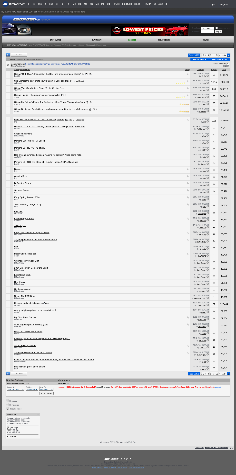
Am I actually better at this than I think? (33, 352)
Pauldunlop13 (201, 355)
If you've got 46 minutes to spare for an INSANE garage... (42, 338)
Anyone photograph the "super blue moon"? (35, 239)
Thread (16, 70)
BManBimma (19, 136)
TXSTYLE (17, 90)
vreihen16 (202, 291)
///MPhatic (17, 228)
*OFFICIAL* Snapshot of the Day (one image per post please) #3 (52, 74)
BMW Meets (96, 40)
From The (42, 387)
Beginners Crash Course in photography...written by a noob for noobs (54, 109)
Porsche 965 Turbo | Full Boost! (29, 141)
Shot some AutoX (22, 289)
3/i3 (40, 4)
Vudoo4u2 (18, 348)
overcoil (17, 305)
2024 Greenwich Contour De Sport (31, 268)
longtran (107, 387)
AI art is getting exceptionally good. (31, 324)
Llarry (16, 369)
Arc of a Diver (21, 176)
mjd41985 (17, 157)
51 (217, 55)
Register (224, 4)
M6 (97, 4)
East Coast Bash (22, 275)
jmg (15, 122)
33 (214, 96)
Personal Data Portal (136, 467)
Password (195, 32)
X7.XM (148, 4)
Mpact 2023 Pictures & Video (28, 331)
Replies (214, 70)
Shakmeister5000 (20, 362)
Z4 (108, 4)
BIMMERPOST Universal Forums (46, 45)
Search (206, 40)
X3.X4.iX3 (127, 4)
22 (214, 304)
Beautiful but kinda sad (25, 254)
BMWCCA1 (202, 256)
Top (231, 448)
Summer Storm (21, 190)
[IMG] (9, 431)
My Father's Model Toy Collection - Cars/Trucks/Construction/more (53, 102)
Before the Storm (22, 183)
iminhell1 (17, 220)
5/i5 (51, 4)
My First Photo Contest (25, 317)
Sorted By (10, 387)
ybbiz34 (100, 387)
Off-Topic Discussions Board (73, 45)
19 (214, 240)
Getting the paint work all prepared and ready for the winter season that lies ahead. (54, 359)
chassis (203, 164)
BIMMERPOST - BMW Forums (216, 448)
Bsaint (16, 333)
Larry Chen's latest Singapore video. (31, 232)
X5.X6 (137, 4)
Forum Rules (11, 436)
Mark (13, 66)
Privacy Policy (97, 467)
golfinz (16, 111)
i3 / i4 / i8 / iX (160, 4)
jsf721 (204, 362)
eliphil (204, 83)
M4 (85, 4)
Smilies (9, 429)
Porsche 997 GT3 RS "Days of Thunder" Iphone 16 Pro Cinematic (46, 162)
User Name (196, 28)
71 (214, 110)
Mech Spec (202, 214)
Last (224, 55)
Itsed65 (17, 76)
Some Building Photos (25, 345)
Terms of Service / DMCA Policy (115, 467)
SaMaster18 (18, 242)
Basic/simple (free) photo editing (29, 366)
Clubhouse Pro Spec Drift (26, 261)
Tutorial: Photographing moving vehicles (40, 95)
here (83, 12)
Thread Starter (25, 70)
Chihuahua (202, 327)
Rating (187, 70)
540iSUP (203, 348)
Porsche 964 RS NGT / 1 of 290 (29, 148)
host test (18, 211)
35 (214, 103)
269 (214, 89)
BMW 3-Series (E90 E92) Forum (19, 45)
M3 (79, 4)
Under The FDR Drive (24, 296)
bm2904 (17, 129)
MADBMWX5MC (200, 298)
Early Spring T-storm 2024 (27, 197)
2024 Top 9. (20, 225)
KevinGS (17, 249)
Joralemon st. (201, 305)
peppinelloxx (201, 97)
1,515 (214, 82)
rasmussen (18, 213)
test (16, 246)
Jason (16, 97)
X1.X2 (116, 4)
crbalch (17, 104)
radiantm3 (17, 83)
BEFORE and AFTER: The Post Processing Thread (39, 119)
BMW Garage (55, 40)
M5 (91, 4)
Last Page (79, 81)
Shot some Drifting (23, 134)
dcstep (203, 90)
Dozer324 (202, 228)
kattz (204, 157)
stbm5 (204, 199)
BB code (10, 427)
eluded (16, 312)
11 (213, 55)
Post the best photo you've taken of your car (42, 81)
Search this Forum (219, 59)
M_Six (203, 76)
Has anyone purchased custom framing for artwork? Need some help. (47, 155)
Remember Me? (223, 29)
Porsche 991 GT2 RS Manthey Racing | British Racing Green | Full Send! (49, 126)
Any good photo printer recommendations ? (35, 310)
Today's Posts (164, 40)
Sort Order (29, 387)
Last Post (200, 70)
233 (214, 120)
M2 (74, 4)
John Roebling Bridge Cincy (27, 204)
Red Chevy (19, 282)
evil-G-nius (18, 319)
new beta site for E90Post (24, 12)
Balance (18, 169)
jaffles (204, 136)
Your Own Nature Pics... (33, 88)
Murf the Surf (201, 129)
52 (214, 75)
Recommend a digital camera (28, 303)
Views (224, 70)
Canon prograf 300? (24, 218)
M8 (102, 4)
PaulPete (202, 111)
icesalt (16, 256)
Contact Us (199, 448)
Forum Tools (198, 59)
